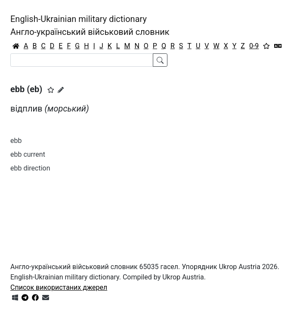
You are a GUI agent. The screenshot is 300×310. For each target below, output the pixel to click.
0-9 (254, 46)
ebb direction (30, 168)
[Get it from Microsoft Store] (15, 298)
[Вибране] (266, 46)
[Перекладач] (278, 46)
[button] (50, 90)
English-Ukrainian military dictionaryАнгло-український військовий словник (90, 25)
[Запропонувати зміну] (61, 90)
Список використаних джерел (58, 287)
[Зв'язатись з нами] (45, 298)
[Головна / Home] (16, 46)
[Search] (81, 60)
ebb (16, 140)
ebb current (27, 154)
